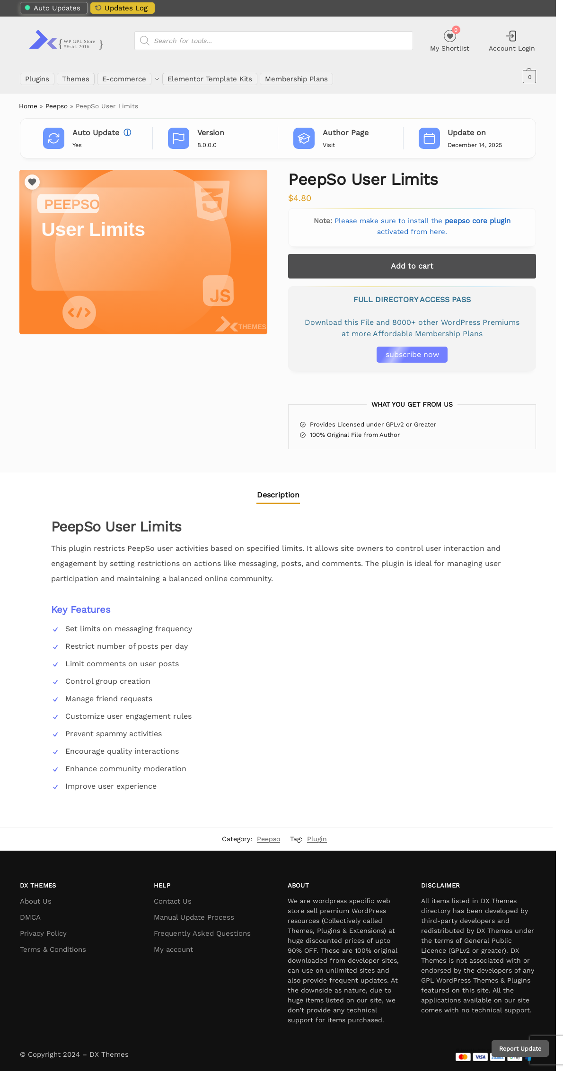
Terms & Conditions (53, 944)
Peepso (56, 100)
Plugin (317, 833)
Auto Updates (52, 8)
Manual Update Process (194, 912)
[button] (528, 76)
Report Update (520, 1048)
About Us (36, 896)
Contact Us (173, 896)
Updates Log (121, 7)
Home (28, 100)
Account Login (512, 40)
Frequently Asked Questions (202, 928)
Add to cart (412, 260)
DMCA (30, 912)
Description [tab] (278, 489)
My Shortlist (449, 39)
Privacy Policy (43, 928)
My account (173, 944)
